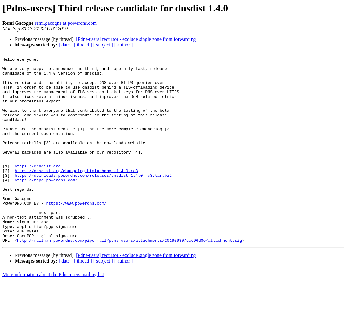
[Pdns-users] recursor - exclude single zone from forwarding (136, 39)
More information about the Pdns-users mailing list (53, 311)
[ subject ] (103, 44)
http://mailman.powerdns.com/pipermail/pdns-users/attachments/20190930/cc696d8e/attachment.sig (129, 277)
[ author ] (123, 44)
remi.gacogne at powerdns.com (66, 23)
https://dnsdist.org (37, 188)
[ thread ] (83, 44)
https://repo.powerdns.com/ (46, 205)
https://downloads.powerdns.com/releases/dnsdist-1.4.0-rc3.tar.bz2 (93, 199)
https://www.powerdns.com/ (76, 233)
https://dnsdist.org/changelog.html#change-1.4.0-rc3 (76, 194)
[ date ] (66, 44)
